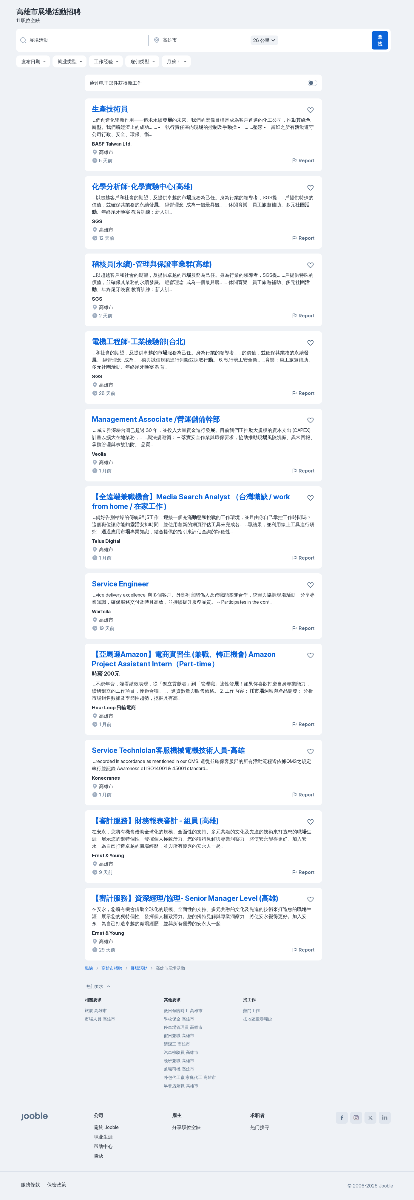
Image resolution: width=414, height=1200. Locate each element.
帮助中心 (103, 1146)
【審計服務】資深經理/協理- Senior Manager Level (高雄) (185, 898)
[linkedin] (385, 1118)
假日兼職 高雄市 (179, 1035)
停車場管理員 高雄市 (183, 1027)
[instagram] (356, 1118)
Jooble (386, 1186)
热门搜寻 (259, 1127)
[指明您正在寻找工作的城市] (215, 40)
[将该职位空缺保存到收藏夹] (310, 110)
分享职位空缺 (186, 1127)
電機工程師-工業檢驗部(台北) (139, 341)
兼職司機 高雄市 (179, 1068)
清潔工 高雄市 (177, 1043)
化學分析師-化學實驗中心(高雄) (142, 186)
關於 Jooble (106, 1127)
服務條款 (30, 1184)
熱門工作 (251, 1010)
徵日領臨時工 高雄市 (183, 1010)
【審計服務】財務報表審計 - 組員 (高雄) (155, 820)
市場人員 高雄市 (100, 1018)
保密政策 (56, 1184)
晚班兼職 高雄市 (179, 1060)
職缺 (98, 1156)
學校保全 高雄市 (179, 1018)
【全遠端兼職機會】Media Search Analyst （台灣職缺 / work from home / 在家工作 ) (191, 501)
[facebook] (342, 1118)
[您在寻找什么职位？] (81, 40)
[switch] (312, 83)
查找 (380, 40)
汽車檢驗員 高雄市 (181, 1052)
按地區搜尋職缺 (257, 1018)
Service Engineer (120, 584)
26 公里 (265, 40)
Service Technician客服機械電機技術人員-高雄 (168, 750)
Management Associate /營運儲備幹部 (156, 419)
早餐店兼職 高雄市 (181, 1085)
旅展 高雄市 (96, 1010)
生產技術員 (110, 109)
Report (303, 160)
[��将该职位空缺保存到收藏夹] (310, 498)
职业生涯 (103, 1137)
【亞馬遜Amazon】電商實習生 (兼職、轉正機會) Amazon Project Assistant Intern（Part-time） (184, 659)
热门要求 (99, 986)
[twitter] (370, 1118)
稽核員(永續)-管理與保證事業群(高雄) (152, 264)
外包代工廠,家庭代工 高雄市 (190, 1077)
